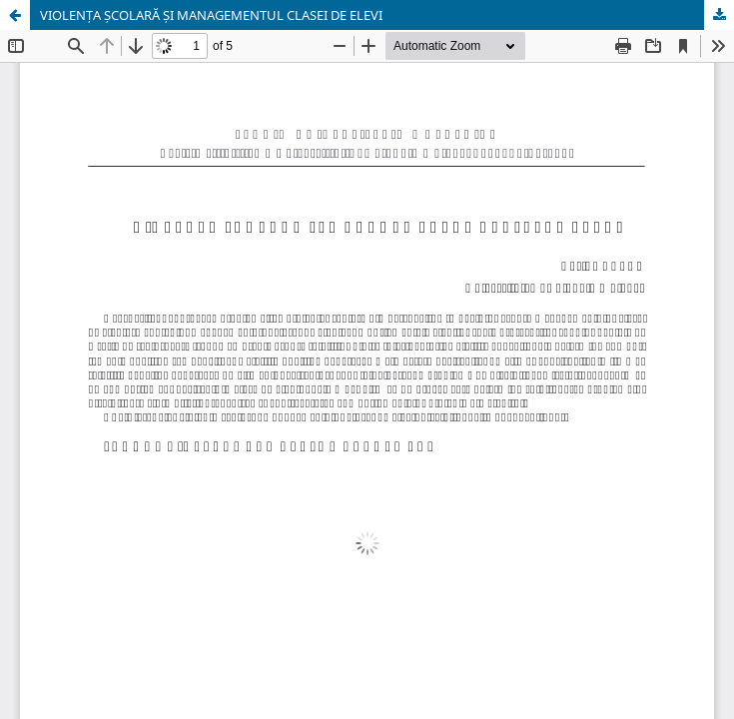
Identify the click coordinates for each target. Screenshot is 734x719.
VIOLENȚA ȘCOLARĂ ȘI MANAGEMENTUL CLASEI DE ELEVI (211, 15)
